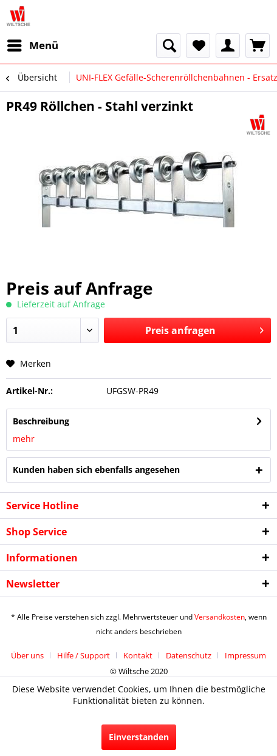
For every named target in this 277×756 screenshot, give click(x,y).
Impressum (245, 655)
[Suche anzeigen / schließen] (168, 45)
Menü (32, 44)
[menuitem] (32, 45)
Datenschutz (188, 655)
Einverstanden (139, 737)
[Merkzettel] (198, 45)
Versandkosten (219, 617)
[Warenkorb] (257, 45)
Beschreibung (41, 421)
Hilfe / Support (83, 655)
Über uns (27, 655)
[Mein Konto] (228, 45)
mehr (24, 438)
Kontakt (137, 655)
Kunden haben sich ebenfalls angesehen (96, 469)
